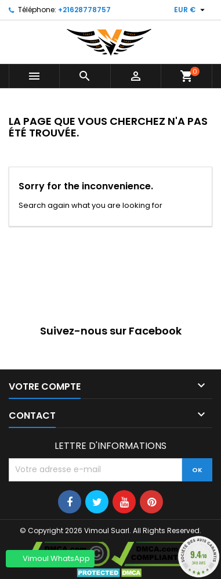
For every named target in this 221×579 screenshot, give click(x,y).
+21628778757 (84, 10)
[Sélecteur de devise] (191, 10)
